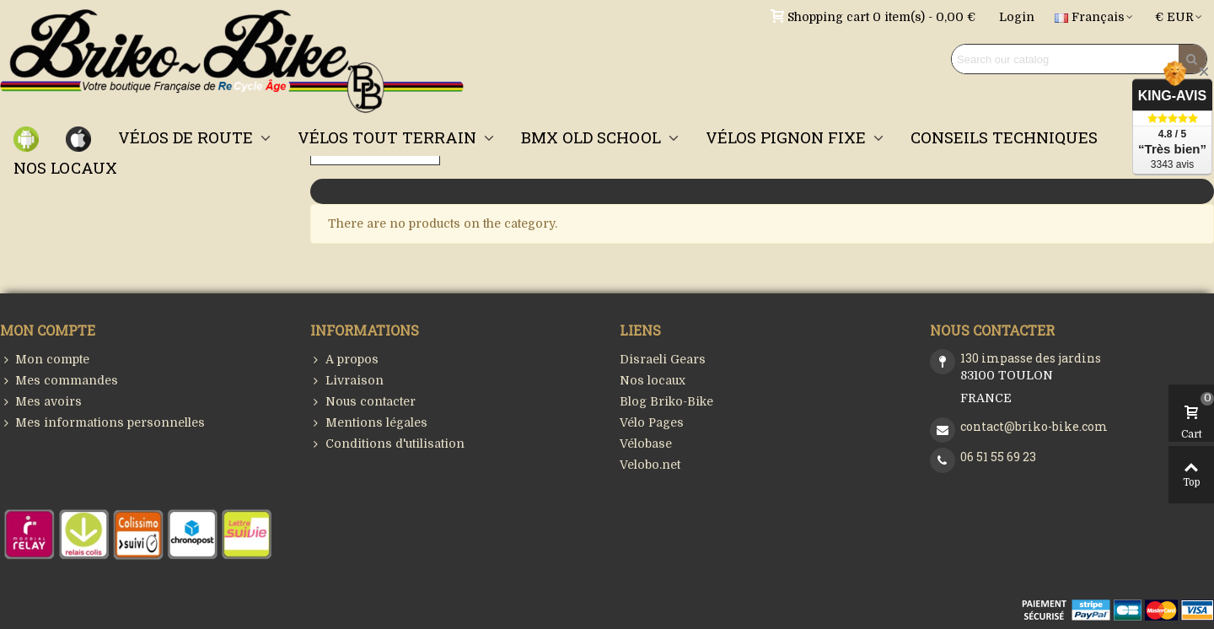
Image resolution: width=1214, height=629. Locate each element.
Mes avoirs (41, 402)
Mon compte (44, 359)
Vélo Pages (652, 422)
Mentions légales (368, 423)
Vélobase (646, 443)
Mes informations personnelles (102, 423)
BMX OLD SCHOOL (593, 137)
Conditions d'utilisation (387, 444)
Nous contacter (363, 402)
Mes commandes (59, 381)
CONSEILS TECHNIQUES (1004, 137)
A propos (344, 359)
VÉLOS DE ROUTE (187, 137)
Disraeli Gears (663, 359)
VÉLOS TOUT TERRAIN (389, 137)
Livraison (347, 381)
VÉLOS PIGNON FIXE (788, 137)
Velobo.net (650, 464)
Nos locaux (652, 380)
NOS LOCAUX (65, 167)
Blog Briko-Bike (666, 401)
